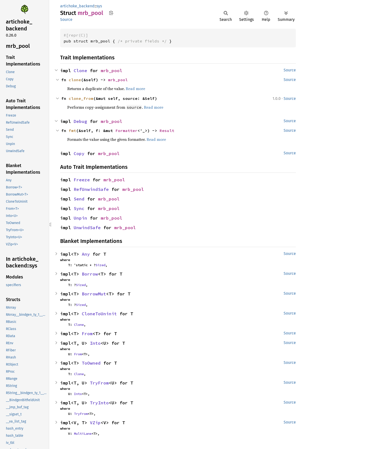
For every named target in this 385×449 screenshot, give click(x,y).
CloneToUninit (99, 314)
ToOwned (91, 363)
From (87, 333)
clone (75, 79)
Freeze (82, 180)
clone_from (81, 98)
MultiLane (83, 433)
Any (86, 254)
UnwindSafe (87, 227)
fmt (72, 130)
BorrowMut (94, 294)
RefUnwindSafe (91, 189)
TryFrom (99, 383)
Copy (79, 153)
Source (66, 19)
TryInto (99, 403)
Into (95, 343)
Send (79, 199)
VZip (95, 422)
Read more (135, 88)
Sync (79, 208)
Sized (100, 265)
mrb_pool (111, 70)
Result (167, 130)
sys (99, 6)
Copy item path (111, 13)
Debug (80, 121)
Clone (80, 70)
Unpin (80, 218)
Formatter (126, 130)
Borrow (90, 274)
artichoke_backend (77, 6)
